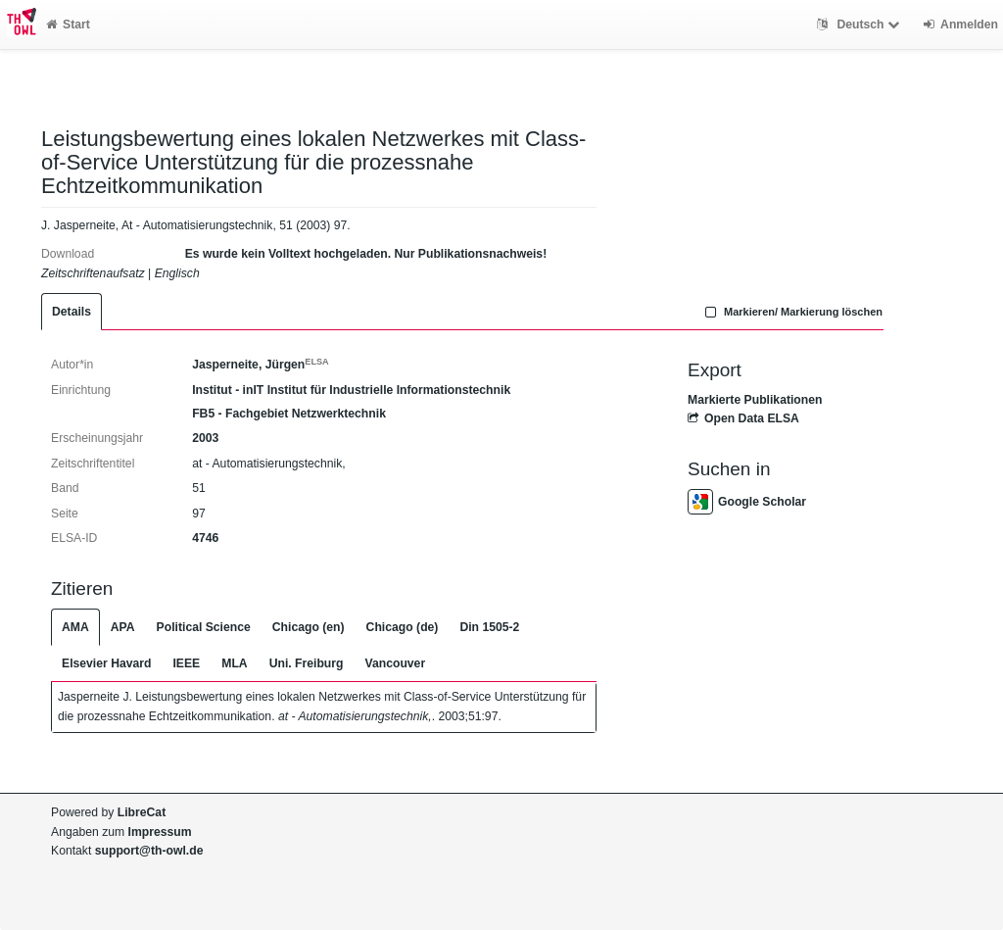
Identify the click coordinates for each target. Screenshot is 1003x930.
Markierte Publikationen (755, 400)
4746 (205, 538)
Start (68, 24)
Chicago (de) (402, 627)
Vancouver (395, 663)
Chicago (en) (308, 627)
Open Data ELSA (743, 418)
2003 (205, 438)
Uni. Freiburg (306, 663)
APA (123, 627)
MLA (234, 663)
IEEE (186, 663)
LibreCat (142, 812)
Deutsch (860, 24)
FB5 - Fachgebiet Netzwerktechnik (289, 413)
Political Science (204, 627)
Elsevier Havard (106, 663)
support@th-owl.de (149, 850)
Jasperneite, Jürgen (260, 364)
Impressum (160, 832)
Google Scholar (747, 502)
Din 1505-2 (489, 627)
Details (71, 311)
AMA (75, 627)
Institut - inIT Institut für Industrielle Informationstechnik (351, 390)
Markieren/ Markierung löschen (791, 312)
